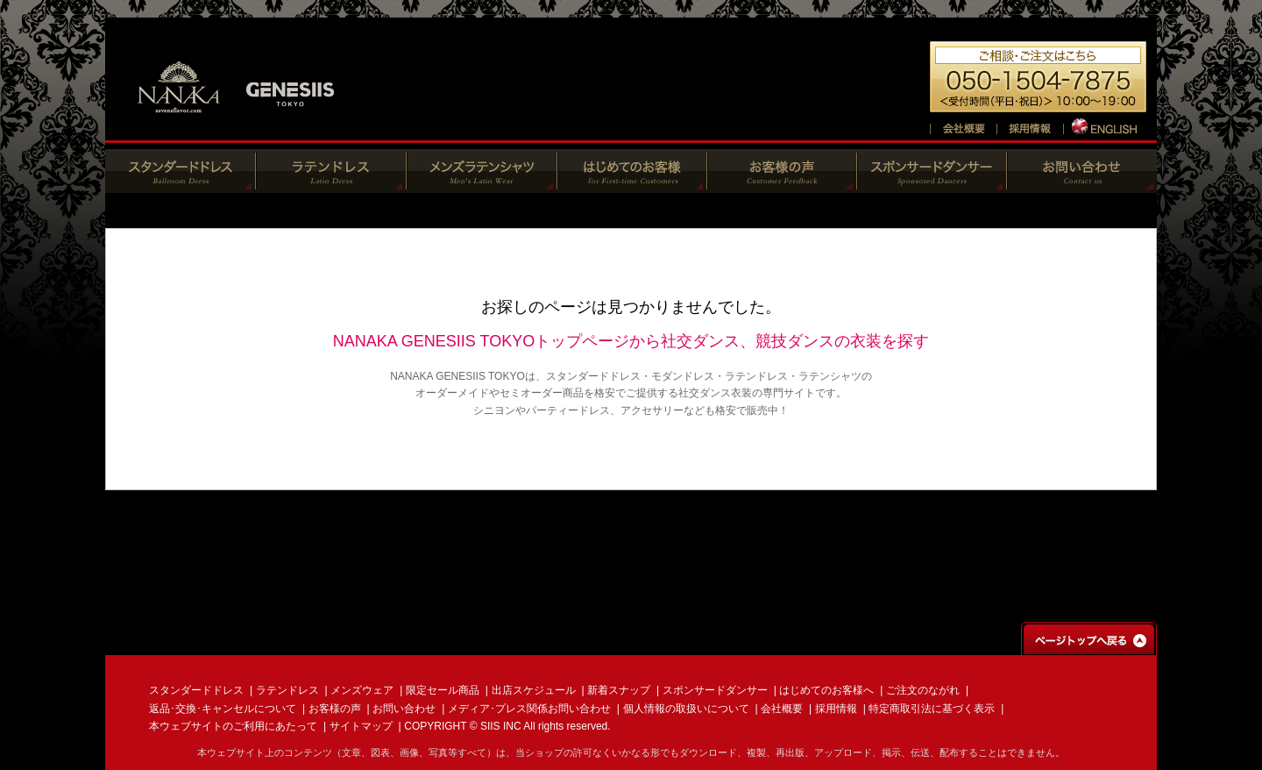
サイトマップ (361, 726)
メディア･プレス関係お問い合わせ (529, 708)
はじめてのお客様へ (826, 690)
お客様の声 (334, 708)
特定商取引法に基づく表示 (932, 708)
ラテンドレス (287, 690)
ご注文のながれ (923, 690)
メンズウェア (361, 690)
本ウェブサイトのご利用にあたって (233, 726)
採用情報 (836, 708)
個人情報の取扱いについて (686, 708)
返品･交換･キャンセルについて (222, 708)
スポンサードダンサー (715, 690)
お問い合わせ (404, 708)
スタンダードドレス (196, 690)
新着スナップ (618, 690)
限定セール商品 (442, 690)
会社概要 (782, 708)
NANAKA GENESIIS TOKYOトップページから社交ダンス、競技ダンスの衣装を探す (631, 341)
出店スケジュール (534, 690)
